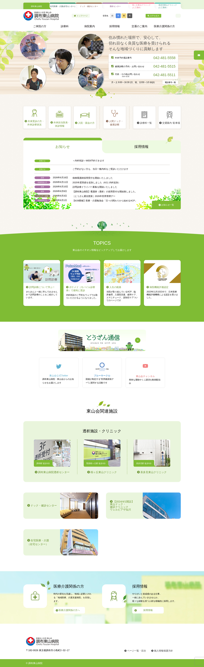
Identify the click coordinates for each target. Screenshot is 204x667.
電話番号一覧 (170, 82)
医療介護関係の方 (164, 26)
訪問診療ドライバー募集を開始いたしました (96, 187)
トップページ (81, 16)
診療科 (65, 26)
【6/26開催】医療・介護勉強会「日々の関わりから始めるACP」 (105, 200)
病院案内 (89, 26)
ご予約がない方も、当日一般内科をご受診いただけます (100, 169)
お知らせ (62, 147)
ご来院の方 (39, 26)
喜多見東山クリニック (152, 457)
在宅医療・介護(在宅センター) (62, 6)
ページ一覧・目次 (135, 650)
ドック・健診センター (89, 6)
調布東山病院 (36, 6)
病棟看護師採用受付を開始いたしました (93, 178)
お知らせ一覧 (166, 205)
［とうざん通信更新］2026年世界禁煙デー (94, 196)
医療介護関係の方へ (68, 610)
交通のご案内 (139, 26)
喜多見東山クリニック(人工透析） (167, 6)
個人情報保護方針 (162, 650)
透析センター (115, 6)
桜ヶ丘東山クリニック (102, 457)
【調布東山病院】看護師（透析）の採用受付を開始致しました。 (105, 191)
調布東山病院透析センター (52, 457)
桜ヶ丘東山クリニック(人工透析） (141, 6)
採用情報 (114, 26)
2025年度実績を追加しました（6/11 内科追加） (96, 182)
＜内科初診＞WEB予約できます (88, 160)
